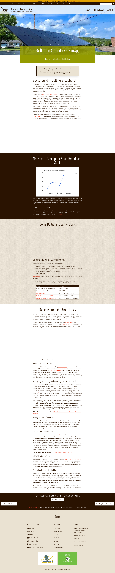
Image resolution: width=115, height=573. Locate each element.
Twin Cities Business (67, 324)
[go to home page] (17, 10)
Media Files (57, 538)
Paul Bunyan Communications (49, 94)
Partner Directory (58, 531)
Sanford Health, (56, 435)
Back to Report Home (34, 507)
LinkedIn (30, 535)
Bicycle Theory (67, 569)
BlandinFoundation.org (74, 1)
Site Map (56, 541)
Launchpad (37, 116)
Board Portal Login (58, 547)
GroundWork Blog (32, 541)
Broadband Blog (32, 544)
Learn (110, 10)
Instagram (30, 531)
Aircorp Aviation (37, 384)
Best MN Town (68, 322)
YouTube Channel (32, 538)
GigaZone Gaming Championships (73, 459)
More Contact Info (78, 545)
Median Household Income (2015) (44, 296)
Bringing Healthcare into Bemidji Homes (62, 452)
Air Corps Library (39, 392)
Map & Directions (78, 532)
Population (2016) (40, 293)
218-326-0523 (81, 539)
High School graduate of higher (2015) (46, 298)
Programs (99, 10)
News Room (57, 528)
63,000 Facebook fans (56, 370)
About (89, 10)
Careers (56, 535)
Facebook (30, 528)
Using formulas (36, 276)
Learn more (59, 214)
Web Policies (57, 544)
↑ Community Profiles (57, 499)
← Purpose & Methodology (9, 504)
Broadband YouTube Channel (35, 547)
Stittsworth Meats (62, 367)
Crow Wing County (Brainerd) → (104, 504)
